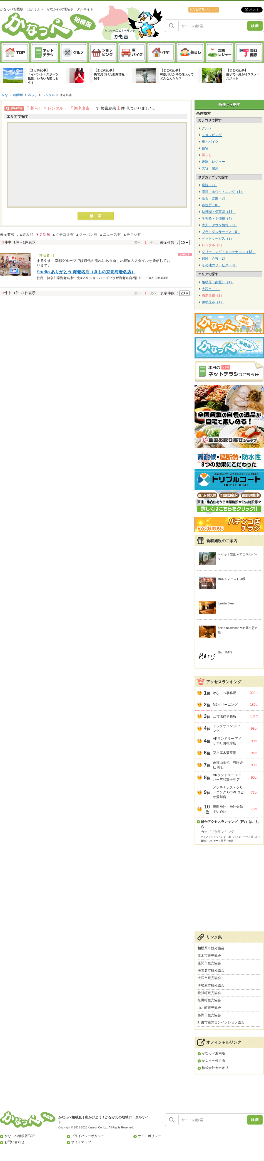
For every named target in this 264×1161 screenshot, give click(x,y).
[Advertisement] (229, 891)
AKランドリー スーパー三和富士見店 (227, 777)
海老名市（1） (213, 295)
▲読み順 (26, 234)
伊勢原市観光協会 (211, 985)
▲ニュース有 (110, 234)
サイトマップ (81, 1142)
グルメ (207, 128)
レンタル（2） (213, 245)
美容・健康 (210, 168)
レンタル (49, 95)
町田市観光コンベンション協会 (221, 1022)
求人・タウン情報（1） (219, 225)
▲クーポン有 (86, 234)
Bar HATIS (225, 652)
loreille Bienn (226, 603)
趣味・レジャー (213, 162)
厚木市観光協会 (209, 956)
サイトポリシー (149, 1136)
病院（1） (209, 185)
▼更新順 (43, 234)
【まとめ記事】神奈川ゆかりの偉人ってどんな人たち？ (177, 74)
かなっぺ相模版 (12, 95)
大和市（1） (211, 289)
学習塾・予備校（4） (218, 218)
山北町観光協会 (209, 1008)
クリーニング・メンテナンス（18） (228, 252)
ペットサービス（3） (218, 238)
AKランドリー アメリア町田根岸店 (227, 741)
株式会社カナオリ (215, 1068)
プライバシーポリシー (87, 1136)
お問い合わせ (14, 1142)
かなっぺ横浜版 (213, 1060)
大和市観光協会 (209, 978)
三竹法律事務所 (224, 716)
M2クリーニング (225, 705)
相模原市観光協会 (211, 948)
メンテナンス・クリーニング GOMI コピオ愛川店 (228, 792)
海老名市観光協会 (211, 970)
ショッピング (212, 135)
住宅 (205, 148)
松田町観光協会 (209, 1000)
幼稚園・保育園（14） (218, 212)
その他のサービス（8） (219, 265)
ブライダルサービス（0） (221, 232)
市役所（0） (211, 205)
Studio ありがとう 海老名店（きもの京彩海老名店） (86, 271)
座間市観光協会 (209, 963)
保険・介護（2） (214, 258)
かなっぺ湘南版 (213, 1053)
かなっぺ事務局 (224, 693)
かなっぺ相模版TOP (19, 1136)
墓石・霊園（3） (214, 198)
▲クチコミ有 (63, 234)
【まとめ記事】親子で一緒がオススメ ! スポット (242, 74)
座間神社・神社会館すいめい (228, 809)
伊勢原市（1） (213, 302)
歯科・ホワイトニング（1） (223, 192)
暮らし (32, 95)
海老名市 (66, 95)
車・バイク (210, 142)
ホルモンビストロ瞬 (231, 578)
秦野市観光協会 (209, 1015)
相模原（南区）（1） (218, 282)
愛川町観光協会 (209, 993)
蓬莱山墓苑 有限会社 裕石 (228, 765)
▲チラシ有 (132, 234)
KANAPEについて (203, 10)
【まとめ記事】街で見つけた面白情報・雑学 (111, 74)
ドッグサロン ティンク (226, 728)
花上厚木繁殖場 (224, 753)
